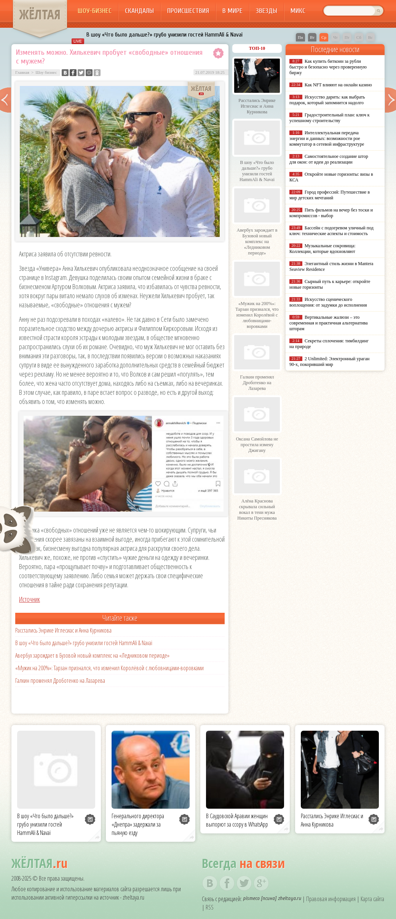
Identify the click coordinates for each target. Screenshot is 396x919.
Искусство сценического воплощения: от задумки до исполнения (328, 302)
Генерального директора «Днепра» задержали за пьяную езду (138, 824)
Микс (298, 11)
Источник (29, 599)
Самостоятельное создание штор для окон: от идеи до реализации (328, 159)
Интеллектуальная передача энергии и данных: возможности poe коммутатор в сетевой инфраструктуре (326, 138)
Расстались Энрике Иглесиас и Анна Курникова (63, 630)
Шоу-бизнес (95, 11)
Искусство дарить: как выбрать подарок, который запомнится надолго (327, 99)
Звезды (266, 11)
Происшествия (188, 11)
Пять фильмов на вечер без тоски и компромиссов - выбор (331, 212)
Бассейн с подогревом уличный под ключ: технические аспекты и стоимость (331, 230)
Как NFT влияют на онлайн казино (338, 84)
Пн (300, 37)
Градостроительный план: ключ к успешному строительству (329, 117)
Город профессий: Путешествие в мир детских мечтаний (329, 194)
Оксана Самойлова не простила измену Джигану (257, 444)
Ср (323, 37)
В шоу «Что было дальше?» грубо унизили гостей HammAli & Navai (164, 34)
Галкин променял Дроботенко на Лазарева (60, 680)
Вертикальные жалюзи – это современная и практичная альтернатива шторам (328, 323)
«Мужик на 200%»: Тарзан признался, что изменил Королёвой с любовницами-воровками (109, 668)
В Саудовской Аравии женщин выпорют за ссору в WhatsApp (237, 820)
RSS (210, 907)
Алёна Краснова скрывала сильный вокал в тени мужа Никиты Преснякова (256, 509)
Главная (22, 72)
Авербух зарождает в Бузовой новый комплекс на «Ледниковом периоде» (92, 655)
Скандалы (139, 11)
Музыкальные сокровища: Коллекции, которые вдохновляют (322, 248)
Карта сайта (372, 899)
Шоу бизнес (46, 72)
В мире (232, 11)
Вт (312, 37)
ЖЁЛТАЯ (40, 14)
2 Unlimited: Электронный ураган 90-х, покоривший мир (329, 361)
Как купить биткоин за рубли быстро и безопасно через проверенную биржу (328, 67)
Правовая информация (331, 899)
